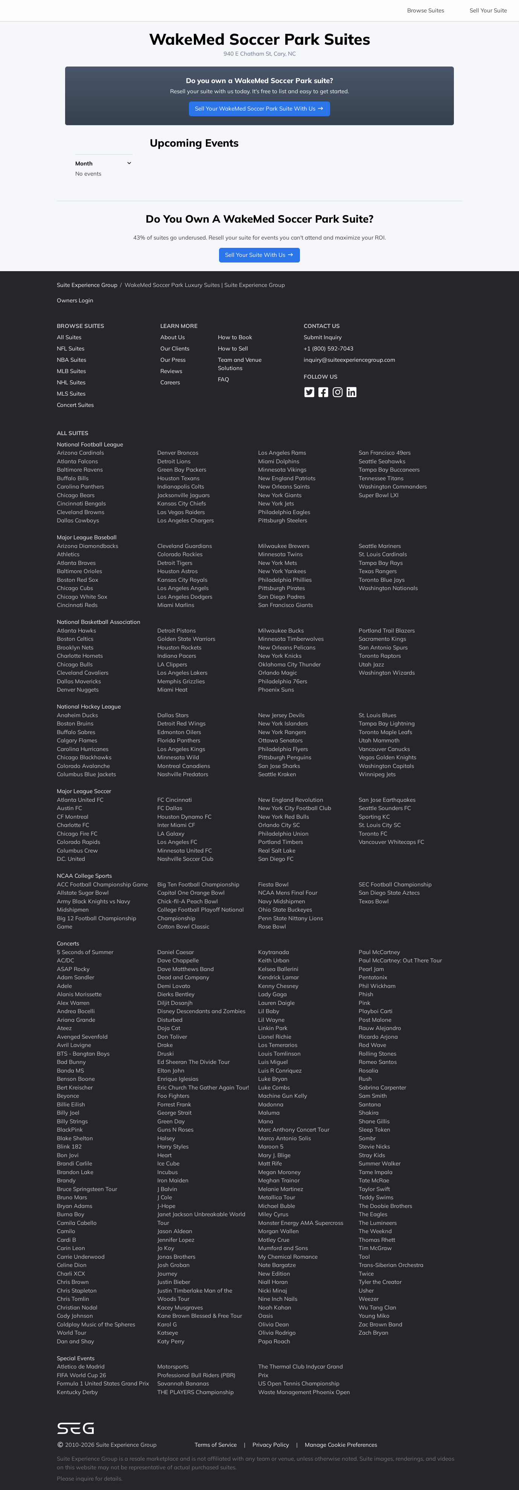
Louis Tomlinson (279, 1053)
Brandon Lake (75, 1172)
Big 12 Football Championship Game (96, 922)
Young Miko (374, 1315)
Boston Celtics (75, 638)
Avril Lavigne (74, 1044)
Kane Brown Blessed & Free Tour (199, 1315)
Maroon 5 (270, 1146)
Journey (167, 1273)
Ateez (64, 1028)
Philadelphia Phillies (285, 579)
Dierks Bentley (176, 994)
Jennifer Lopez (176, 1239)
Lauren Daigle (276, 1002)
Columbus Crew (77, 850)
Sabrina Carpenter (382, 1087)
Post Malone (375, 1019)
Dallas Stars (173, 715)
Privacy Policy (272, 1444)
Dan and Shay (75, 1341)
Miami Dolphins (278, 461)
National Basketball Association (98, 621)
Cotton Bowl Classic (183, 926)
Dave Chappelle (178, 960)
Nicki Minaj (272, 1290)
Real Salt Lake (276, 850)
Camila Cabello (77, 1222)
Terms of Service (216, 1444)
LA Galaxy (170, 833)
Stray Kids (372, 1155)
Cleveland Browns (80, 512)
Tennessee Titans (381, 478)
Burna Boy (70, 1214)
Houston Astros (177, 571)
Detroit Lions (173, 461)
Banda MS (70, 1070)
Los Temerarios (277, 1044)
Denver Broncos (177, 452)
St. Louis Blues (377, 715)
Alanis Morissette (79, 994)
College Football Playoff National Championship (200, 914)
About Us (172, 337)
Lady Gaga (272, 994)
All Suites (69, 337)
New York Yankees (282, 571)
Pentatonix (373, 977)
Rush (365, 1078)
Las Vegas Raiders (181, 512)
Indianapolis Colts (180, 486)
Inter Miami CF (176, 824)
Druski (165, 1053)
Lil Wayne (271, 1019)
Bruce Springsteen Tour (87, 1189)
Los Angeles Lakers (182, 672)
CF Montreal (72, 816)
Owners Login (75, 300)
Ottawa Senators (280, 740)
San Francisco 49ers (385, 452)
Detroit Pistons (176, 630)
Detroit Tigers (174, 562)
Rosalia (368, 1070)
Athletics (68, 554)
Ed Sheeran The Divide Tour (193, 1061)
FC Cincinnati (174, 799)
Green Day (171, 1121)
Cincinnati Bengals (81, 503)
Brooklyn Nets (75, 647)
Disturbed (170, 1019)
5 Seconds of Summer (85, 952)
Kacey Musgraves (180, 1307)
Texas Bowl (374, 901)
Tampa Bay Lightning (387, 723)
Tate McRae (374, 1180)
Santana (370, 1104)
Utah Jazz (371, 664)
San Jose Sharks (279, 765)
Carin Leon (71, 1248)
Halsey (166, 1138)
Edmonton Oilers (179, 732)
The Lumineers (378, 1222)
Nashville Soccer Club (185, 858)
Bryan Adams (74, 1205)
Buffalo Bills (72, 478)
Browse (425, 10)
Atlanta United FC (80, 799)
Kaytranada (273, 952)
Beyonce (68, 1095)
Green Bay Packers (181, 469)
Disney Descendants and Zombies (201, 1011)
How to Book (235, 337)
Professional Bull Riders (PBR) (196, 1375)
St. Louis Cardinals (383, 554)
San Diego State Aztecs (389, 892)
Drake (165, 1044)
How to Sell (233, 348)
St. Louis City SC (380, 824)
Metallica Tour (276, 1197)
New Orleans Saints (284, 486)
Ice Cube (168, 1163)
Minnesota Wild (178, 757)
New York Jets (276, 503)
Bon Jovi (68, 1155)
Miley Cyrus (273, 1214)
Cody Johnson (75, 1315)
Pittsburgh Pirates (281, 588)
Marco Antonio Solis (284, 1138)
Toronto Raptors (380, 655)
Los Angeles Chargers (185, 520)
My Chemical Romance (288, 1256)
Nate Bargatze (277, 1264)
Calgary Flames (77, 740)
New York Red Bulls (283, 816)
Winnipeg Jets (377, 774)
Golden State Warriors (186, 638)
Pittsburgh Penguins (284, 757)
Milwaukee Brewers (283, 545)
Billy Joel (68, 1112)
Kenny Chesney (278, 985)
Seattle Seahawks (382, 461)
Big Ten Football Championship (198, 884)
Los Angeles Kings (181, 749)
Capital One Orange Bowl (191, 892)
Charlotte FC (73, 824)
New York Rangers (282, 732)
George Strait (174, 1112)
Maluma (269, 1112)
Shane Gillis (374, 1121)
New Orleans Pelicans (286, 647)
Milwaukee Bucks (281, 630)
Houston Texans (178, 478)
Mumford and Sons (283, 1248)
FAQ (223, 379)
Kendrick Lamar (278, 977)
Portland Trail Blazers (387, 630)
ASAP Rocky (73, 969)
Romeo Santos (378, 1061)
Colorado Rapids (78, 841)
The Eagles (373, 1214)
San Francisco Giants (285, 604)
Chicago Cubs (75, 588)
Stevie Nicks (374, 1146)
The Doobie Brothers (385, 1205)
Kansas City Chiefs (181, 503)
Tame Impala (376, 1172)
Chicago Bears (75, 495)
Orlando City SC (279, 824)
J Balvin (167, 1189)
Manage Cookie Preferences (341, 1444)
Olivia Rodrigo (277, 1332)
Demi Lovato (173, 985)
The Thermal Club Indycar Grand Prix (300, 1371)
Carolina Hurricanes (82, 749)
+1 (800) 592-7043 (328, 348)
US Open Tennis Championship (298, 1383)
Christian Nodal (77, 1307)
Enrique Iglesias (177, 1078)
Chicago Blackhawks (84, 757)
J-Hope (166, 1205)
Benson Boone (76, 1078)
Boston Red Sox (77, 579)
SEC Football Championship (395, 884)
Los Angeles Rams (282, 452)
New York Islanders (283, 723)
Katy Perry (170, 1341)
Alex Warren (73, 1002)
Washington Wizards (387, 672)
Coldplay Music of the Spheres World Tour (96, 1329)
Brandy (66, 1180)
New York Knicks (279, 655)
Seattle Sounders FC (385, 808)
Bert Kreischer (75, 1087)
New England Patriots (286, 478)
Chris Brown (73, 1281)
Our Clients (174, 348)
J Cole (164, 1197)
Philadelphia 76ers (282, 681)
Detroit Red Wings (181, 723)
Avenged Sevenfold (82, 1036)
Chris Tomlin (73, 1298)
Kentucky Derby (77, 1392)
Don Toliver (172, 1036)
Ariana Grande (76, 1019)
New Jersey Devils (281, 715)
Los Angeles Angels (183, 588)
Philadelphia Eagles (284, 512)
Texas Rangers (378, 571)
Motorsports (173, 1366)
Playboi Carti (376, 1011)
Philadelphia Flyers (283, 749)
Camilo (66, 1231)
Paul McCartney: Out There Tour (400, 960)
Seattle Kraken (277, 774)
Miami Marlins (175, 604)
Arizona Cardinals (80, 452)
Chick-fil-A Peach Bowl (187, 901)
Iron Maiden (173, 1180)
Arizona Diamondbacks (87, 545)
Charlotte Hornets (80, 655)
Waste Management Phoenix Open (304, 1392)
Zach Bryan (373, 1332)
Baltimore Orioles (79, 571)
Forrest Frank (174, 1104)
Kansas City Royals (182, 579)
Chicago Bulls (75, 664)
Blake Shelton (75, 1138)
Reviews (171, 371)
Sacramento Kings (382, 638)
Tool (364, 1256)
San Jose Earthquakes (387, 799)
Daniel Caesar (175, 952)
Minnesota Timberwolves (291, 638)
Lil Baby (268, 1011)
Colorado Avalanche (83, 765)
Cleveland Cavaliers (82, 672)
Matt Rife (270, 1163)
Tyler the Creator (380, 1281)
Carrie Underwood (81, 1256)
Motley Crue (273, 1239)
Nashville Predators (182, 774)
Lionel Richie (274, 1036)
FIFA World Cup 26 (81, 1375)
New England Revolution (290, 799)
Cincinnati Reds (77, 604)
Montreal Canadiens (183, 765)
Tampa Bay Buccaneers (389, 469)
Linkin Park (273, 1028)
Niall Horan (273, 1281)
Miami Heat (172, 689)
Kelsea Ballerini (278, 969)
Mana (265, 1121)
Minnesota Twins (280, 554)
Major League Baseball (87, 537)
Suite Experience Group (87, 284)
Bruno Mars (72, 1197)
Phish (366, 994)
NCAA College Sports (84, 875)
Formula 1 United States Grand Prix (103, 1383)
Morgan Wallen (278, 1231)
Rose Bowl (272, 926)
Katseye (167, 1332)
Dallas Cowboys (78, 520)
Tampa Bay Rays (381, 562)
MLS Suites (71, 393)
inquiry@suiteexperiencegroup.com (349, 359)
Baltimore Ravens (80, 469)
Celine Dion (72, 1264)
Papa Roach (274, 1341)
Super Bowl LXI (379, 495)
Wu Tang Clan (377, 1307)
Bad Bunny (71, 1061)
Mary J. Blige (274, 1155)
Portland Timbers (280, 841)
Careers (170, 382)
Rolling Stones (377, 1053)
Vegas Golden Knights (387, 757)
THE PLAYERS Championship (195, 1392)
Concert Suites (75, 404)
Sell (488, 10)
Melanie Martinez (280, 1189)
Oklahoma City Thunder (289, 664)
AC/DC (65, 960)
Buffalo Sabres (76, 732)
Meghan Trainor (279, 1180)
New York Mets (277, 562)
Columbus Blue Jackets (86, 774)
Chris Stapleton (77, 1290)
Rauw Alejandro (380, 1028)
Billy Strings (72, 1121)
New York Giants (279, 495)
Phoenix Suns (276, 689)
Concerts (68, 943)
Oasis (265, 1315)
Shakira (369, 1112)
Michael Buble (276, 1205)
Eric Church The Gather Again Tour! (203, 1087)
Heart (164, 1155)
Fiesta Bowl (273, 884)
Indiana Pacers (176, 655)
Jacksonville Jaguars (183, 495)
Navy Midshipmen (281, 901)
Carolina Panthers (80, 486)
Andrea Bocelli (76, 1011)
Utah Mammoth (379, 740)
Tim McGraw (375, 1248)
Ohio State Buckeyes (285, 909)
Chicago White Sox (82, 596)
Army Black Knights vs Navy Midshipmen (93, 905)
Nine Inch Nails (277, 1298)
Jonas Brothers (176, 1256)
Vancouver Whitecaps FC (391, 841)
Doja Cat (168, 1028)
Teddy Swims (376, 1197)
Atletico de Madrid (81, 1366)
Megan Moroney (279, 1172)
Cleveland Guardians (184, 545)
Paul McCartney (379, 952)
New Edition (274, 1273)
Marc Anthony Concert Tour (293, 1129)
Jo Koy (165, 1248)
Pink (364, 1002)
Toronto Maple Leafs (385, 732)
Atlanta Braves (76, 562)
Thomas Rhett (377, 1239)
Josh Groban (173, 1264)
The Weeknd (375, 1231)
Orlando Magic (277, 672)
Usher (366, 1290)
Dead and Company (183, 977)
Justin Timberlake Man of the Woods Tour (194, 1295)
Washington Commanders (393, 486)
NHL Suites (71, 382)
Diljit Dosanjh (175, 1002)
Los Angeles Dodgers (184, 596)
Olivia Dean (273, 1324)
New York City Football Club (294, 808)
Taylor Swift (374, 1189)
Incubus (167, 1172)
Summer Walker (379, 1163)
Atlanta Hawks (76, 630)
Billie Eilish (71, 1104)
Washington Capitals (386, 765)
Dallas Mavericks (79, 681)
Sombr (367, 1138)
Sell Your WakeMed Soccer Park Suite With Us (259, 108)
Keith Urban (273, 960)
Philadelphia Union (283, 833)
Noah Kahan (274, 1307)
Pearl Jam (371, 969)
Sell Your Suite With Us (259, 254)
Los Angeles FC (177, 841)
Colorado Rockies (179, 554)
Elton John (170, 1070)
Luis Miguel (273, 1061)
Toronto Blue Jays (382, 579)
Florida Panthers (178, 740)
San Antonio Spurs (383, 647)
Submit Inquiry (323, 337)
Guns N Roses (175, 1129)
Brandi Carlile (74, 1163)
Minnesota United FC (184, 850)
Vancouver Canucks (384, 749)
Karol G (167, 1324)
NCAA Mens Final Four (287, 892)
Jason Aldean (174, 1231)
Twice (366, 1273)
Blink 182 (69, 1146)
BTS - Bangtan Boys (83, 1053)
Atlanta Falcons (77, 461)
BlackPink (70, 1129)
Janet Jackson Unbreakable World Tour (201, 1218)
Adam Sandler (75, 977)
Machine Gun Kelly (282, 1095)
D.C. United (71, 858)
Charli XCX (71, 1273)
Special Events (75, 1358)
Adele (64, 985)
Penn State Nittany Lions (290, 918)
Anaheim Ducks (77, 715)
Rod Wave (372, 1044)
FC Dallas (169, 808)
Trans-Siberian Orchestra (391, 1264)
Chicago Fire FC (77, 833)
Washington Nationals (388, 588)
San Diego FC (276, 858)
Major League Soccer (84, 791)
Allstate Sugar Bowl (83, 892)
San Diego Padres (281, 596)
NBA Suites (71, 359)
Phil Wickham (377, 985)
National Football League (90, 444)
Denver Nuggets (78, 689)
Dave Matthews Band (185, 969)
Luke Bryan (273, 1078)
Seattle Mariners (380, 545)
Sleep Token (374, 1129)
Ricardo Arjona (378, 1036)
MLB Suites (71, 371)
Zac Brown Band (380, 1324)
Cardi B (66, 1239)
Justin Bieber (173, 1281)
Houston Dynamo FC (184, 816)
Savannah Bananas (183, 1383)
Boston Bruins (75, 723)
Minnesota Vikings (282, 469)
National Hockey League (89, 706)
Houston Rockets (179, 647)
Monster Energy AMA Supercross (300, 1222)
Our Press (173, 359)
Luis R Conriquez (280, 1070)
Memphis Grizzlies (181, 681)
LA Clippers (172, 664)
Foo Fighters (173, 1095)
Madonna (270, 1104)
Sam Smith (373, 1095)
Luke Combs (274, 1087)
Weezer (369, 1298)
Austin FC (69, 808)
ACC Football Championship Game (102, 884)
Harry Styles (173, 1146)
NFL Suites (70, 348)
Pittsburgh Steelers (282, 520)
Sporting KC (374, 816)
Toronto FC (373, 833)
